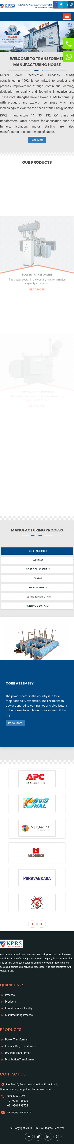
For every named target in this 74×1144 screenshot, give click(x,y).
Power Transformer (14, 1039)
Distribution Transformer (17, 1059)
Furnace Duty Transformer (18, 1046)
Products (8, 1002)
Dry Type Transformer (15, 1053)
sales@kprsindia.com (19, 1112)
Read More (37, 139)
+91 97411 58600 (17, 1100)
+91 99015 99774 (17, 1105)
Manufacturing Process (16, 1015)
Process (7, 995)
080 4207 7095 (15, 1095)
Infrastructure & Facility (16, 1008)
